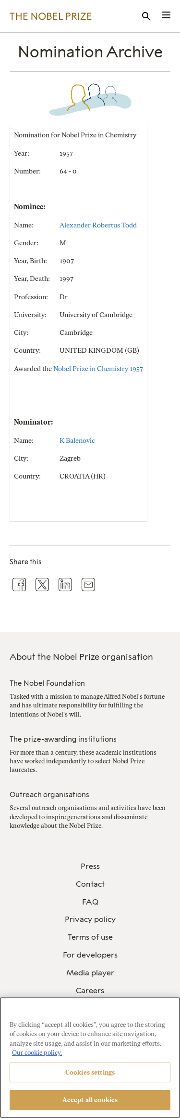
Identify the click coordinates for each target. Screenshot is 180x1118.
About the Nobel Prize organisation (81, 657)
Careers (90, 990)
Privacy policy (90, 919)
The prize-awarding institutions (63, 739)
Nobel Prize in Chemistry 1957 (98, 369)
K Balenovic (77, 441)
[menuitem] (90, 867)
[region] (90, 1057)
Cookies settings (90, 1072)
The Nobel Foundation (47, 683)
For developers (90, 954)
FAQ (90, 901)
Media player (90, 972)
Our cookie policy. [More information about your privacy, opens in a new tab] (37, 1052)
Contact (90, 884)
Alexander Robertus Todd (98, 225)
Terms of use (90, 937)
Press (90, 866)
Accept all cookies (90, 1100)
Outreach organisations (49, 794)
